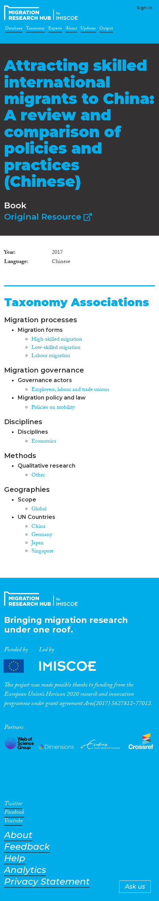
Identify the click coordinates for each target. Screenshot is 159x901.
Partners (55, 666)
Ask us (135, 886)
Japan (37, 543)
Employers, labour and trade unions (70, 390)
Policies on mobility (53, 408)
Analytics (25, 870)
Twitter (13, 805)
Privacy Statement (47, 881)
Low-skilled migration (56, 348)
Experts (55, 29)
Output (106, 29)
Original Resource (48, 217)
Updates (88, 29)
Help (14, 858)
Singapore (42, 551)
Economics (43, 441)
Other (38, 475)
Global (38, 509)
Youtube (13, 822)
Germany (41, 535)
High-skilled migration (56, 339)
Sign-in (144, 7)
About (71, 29)
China (38, 527)
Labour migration (50, 356)
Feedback (27, 846)
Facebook (14, 813)
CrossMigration (42, 12)
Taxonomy (35, 29)
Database (14, 29)
